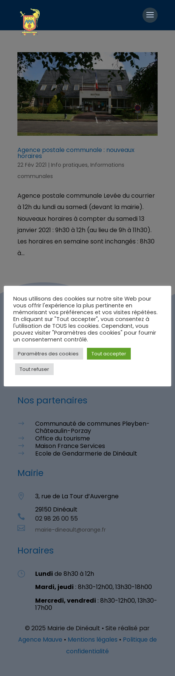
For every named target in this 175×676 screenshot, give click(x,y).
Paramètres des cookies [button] (48, 353)
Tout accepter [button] (108, 353)
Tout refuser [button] (34, 369)
